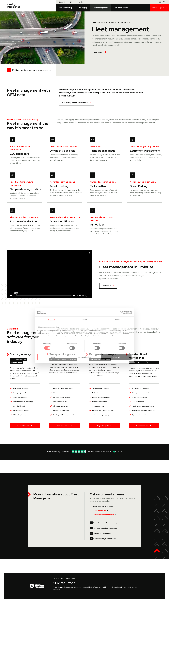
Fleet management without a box (76, 103)
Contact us (108, 285)
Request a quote (159, 8)
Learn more (100, 52)
